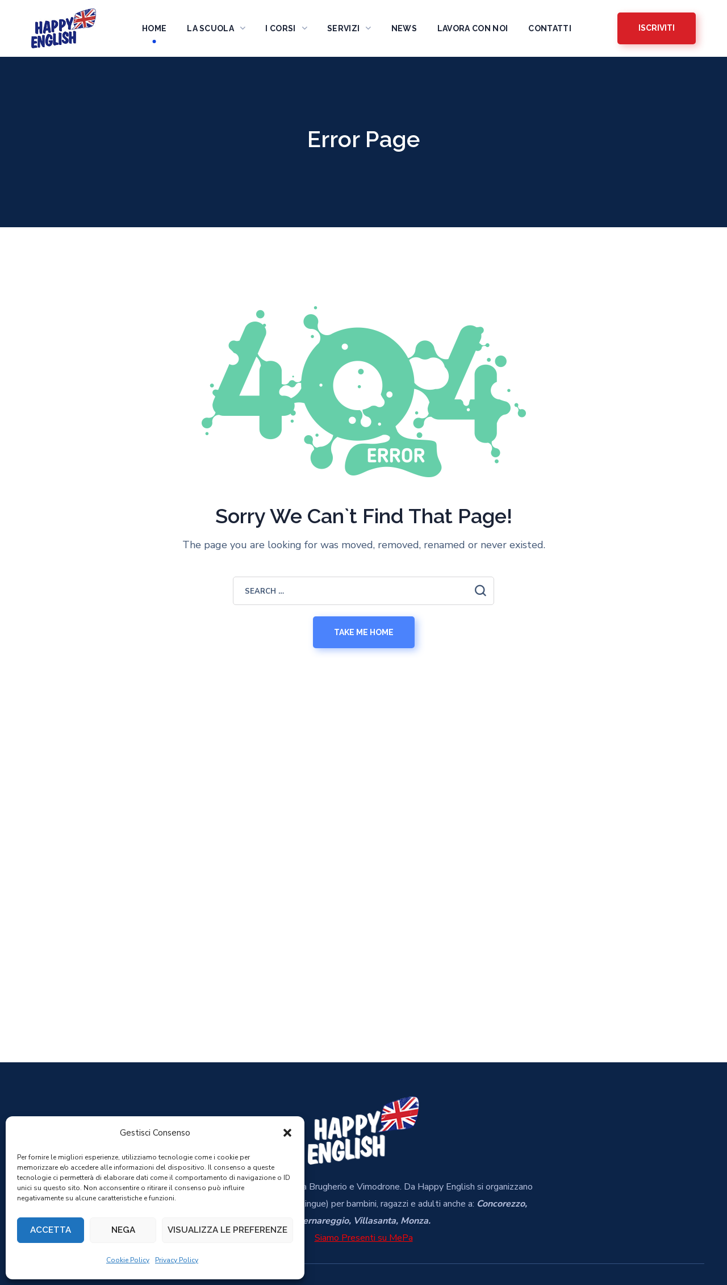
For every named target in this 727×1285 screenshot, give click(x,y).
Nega (123, 1229)
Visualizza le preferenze (228, 1229)
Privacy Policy (176, 1260)
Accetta (50, 1229)
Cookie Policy (127, 1260)
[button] (287, 1130)
